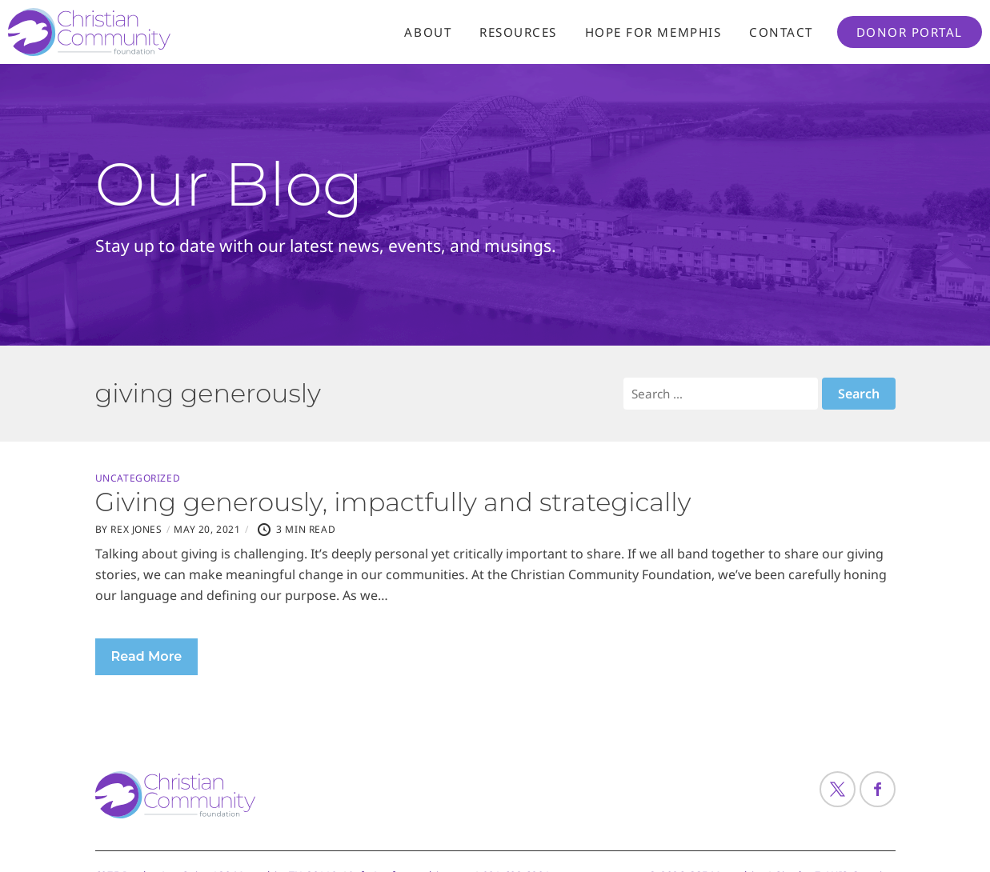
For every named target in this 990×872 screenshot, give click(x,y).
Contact (781, 32)
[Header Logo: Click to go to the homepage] (136, 32)
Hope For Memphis (653, 32)
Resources (518, 32)
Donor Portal (909, 32)
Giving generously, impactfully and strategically (393, 502)
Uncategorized (138, 478)
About (427, 32)
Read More (146, 656)
